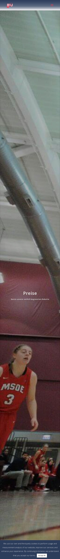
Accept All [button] (41, 555)
